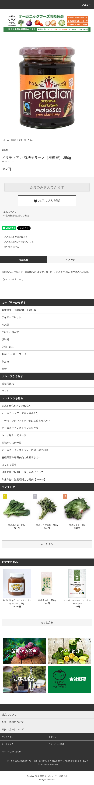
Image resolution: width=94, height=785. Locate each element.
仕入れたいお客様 (56, 744)
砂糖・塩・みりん (26, 140)
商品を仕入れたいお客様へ (16, 405)
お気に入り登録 (47, 201)
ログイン (53, 737)
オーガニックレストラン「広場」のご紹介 (25, 450)
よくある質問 (9, 464)
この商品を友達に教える (13, 237)
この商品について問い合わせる (17, 242)
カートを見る (7, 744)
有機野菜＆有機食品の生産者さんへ (21, 457)
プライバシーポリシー (46, 764)
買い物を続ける (9, 247)
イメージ (70, 259)
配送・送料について (41, 761)
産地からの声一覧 (11, 442)
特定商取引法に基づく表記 (16, 215)
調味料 (13, 140)
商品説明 (23, 259)
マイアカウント (8, 737)
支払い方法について (23, 761)
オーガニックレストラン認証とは (20, 427)
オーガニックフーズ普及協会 (55, 776)
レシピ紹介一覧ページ (14, 435)
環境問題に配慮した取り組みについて (22, 472)
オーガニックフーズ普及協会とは (20, 413)
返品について (10, 212)
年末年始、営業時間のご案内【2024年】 (24, 479)
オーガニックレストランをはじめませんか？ (26, 420)
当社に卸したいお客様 (11, 751)
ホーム (6, 140)
